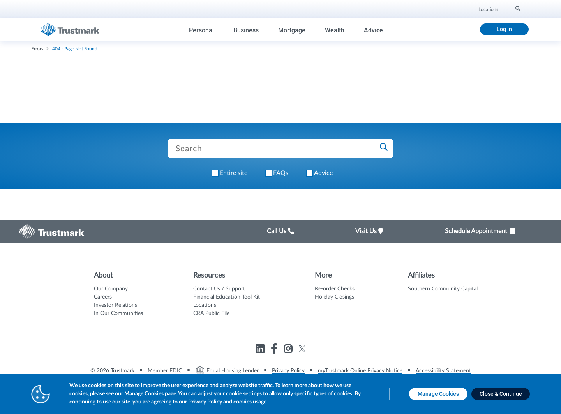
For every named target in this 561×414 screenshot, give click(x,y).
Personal (201, 30)
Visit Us (369, 231)
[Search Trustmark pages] (280, 148)
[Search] (517, 8)
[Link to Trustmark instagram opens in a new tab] (289, 350)
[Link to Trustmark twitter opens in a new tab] (302, 348)
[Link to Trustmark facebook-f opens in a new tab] (275, 350)
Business (246, 30)
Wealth (334, 30)
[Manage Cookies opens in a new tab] (438, 394)
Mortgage (291, 30)
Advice (373, 30)
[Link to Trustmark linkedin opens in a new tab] (261, 350)
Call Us (280, 231)
